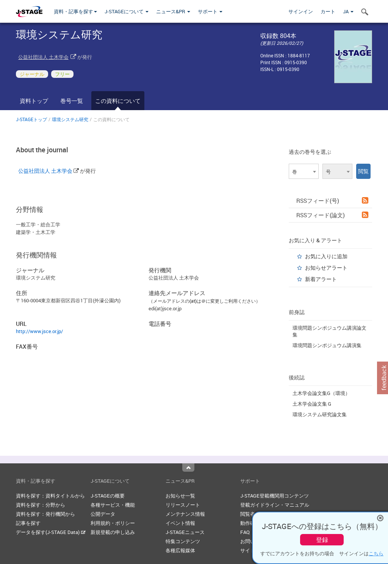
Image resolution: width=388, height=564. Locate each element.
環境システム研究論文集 (320, 414)
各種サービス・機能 (113, 504)
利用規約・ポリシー (113, 523)
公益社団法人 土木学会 (43, 57)
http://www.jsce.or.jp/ (39, 331)
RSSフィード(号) (332, 200)
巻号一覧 (71, 100)
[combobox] (304, 171)
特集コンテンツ (183, 541)
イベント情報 (180, 523)
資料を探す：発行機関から (45, 513)
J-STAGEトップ (31, 119)
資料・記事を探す (75, 11)
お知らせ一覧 (180, 495)
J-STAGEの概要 (108, 495)
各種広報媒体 (180, 550)
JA (348, 11)
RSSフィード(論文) (332, 215)
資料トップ (34, 100)
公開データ (103, 513)
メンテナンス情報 (185, 513)
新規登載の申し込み (113, 532)
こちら (376, 553)
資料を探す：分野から (40, 504)
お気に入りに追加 (326, 256)
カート (328, 11)
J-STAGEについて (127, 11)
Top (188, 467)
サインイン (300, 11)
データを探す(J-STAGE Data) (51, 532)
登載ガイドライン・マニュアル (274, 504)
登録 (322, 540)
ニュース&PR (173, 11)
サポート (210, 11)
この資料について (118, 100)
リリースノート (183, 504)
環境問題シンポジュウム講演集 (327, 345)
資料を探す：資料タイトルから (50, 495)
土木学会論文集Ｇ (312, 403)
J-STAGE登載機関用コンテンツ (274, 495)
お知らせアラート (326, 267)
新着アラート (321, 279)
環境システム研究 (70, 119)
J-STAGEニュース (185, 532)
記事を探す (28, 523)
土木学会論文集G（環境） (321, 393)
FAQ (245, 532)
